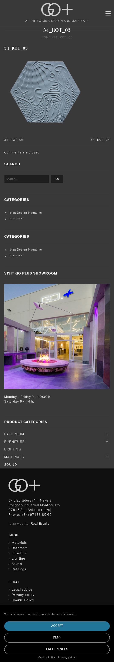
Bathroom (14, 434)
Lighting (12, 449)
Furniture (14, 441)
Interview (16, 218)
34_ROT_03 (16, 48)
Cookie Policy (47, 657)
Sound (10, 464)
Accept (57, 625)
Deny (57, 637)
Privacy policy (67, 657)
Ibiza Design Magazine (25, 212)
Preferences (57, 649)
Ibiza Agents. (19, 523)
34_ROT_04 (100, 139)
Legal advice (22, 589)
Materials (14, 457)
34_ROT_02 (13, 139)
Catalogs (19, 569)
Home (46, 37)
